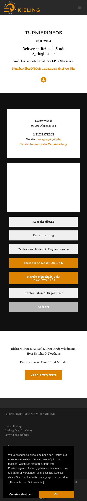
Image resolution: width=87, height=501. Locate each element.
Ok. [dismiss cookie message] (56, 494)
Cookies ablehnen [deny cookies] (20, 494)
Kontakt (43, 498)
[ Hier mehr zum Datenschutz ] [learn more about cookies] (26, 482)
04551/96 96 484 (49, 139)
